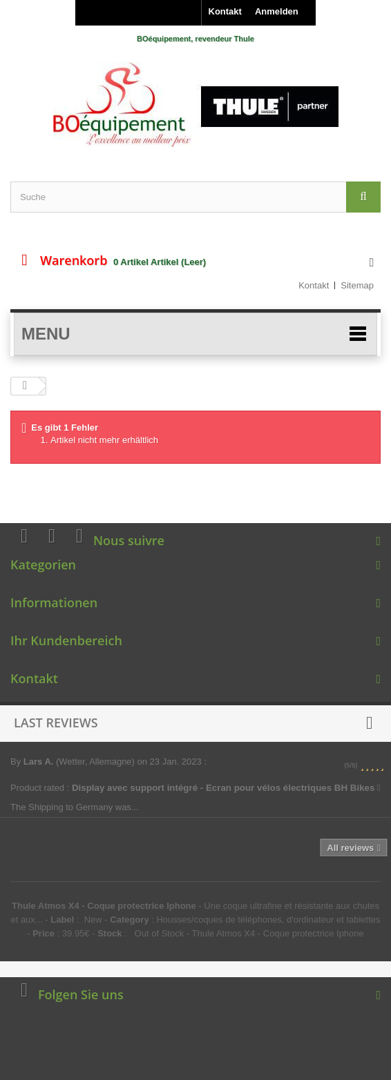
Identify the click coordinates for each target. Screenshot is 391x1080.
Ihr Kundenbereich (66, 640)
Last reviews (56, 722)
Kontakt (225, 11)
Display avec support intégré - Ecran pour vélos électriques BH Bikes (226, 788)
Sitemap (357, 285)
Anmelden (276, 11)
